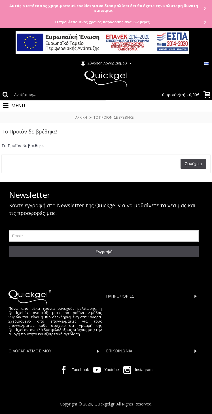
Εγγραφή (104, 251)
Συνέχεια (193, 163)
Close (200, 42)
